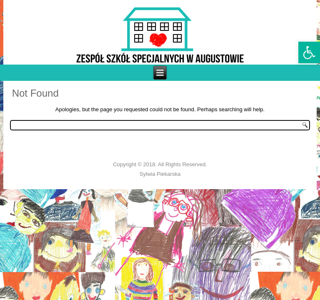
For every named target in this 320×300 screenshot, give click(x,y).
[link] (309, 52)
